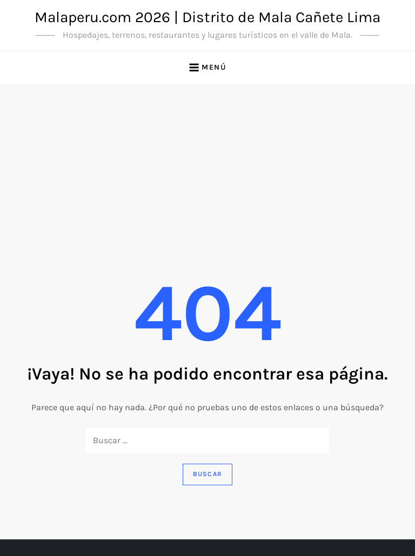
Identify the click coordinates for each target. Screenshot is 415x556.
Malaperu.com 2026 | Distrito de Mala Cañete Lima (207, 17)
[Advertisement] (207, 164)
